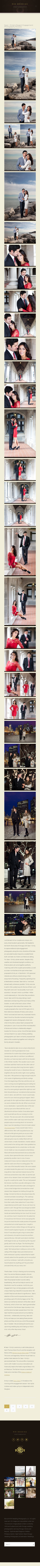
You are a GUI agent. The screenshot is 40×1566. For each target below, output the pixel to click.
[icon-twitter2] (18, 1439)
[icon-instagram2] (26, 1439)
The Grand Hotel (9, 1128)
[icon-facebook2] (14, 1439)
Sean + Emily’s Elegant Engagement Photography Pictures (18, 26)
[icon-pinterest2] (23, 1439)
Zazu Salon (17, 1381)
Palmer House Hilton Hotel (20, 1353)
